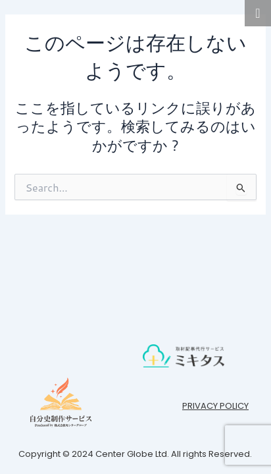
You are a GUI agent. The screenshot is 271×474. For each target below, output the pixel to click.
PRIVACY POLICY (215, 406)
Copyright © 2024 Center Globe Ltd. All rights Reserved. (135, 454)
